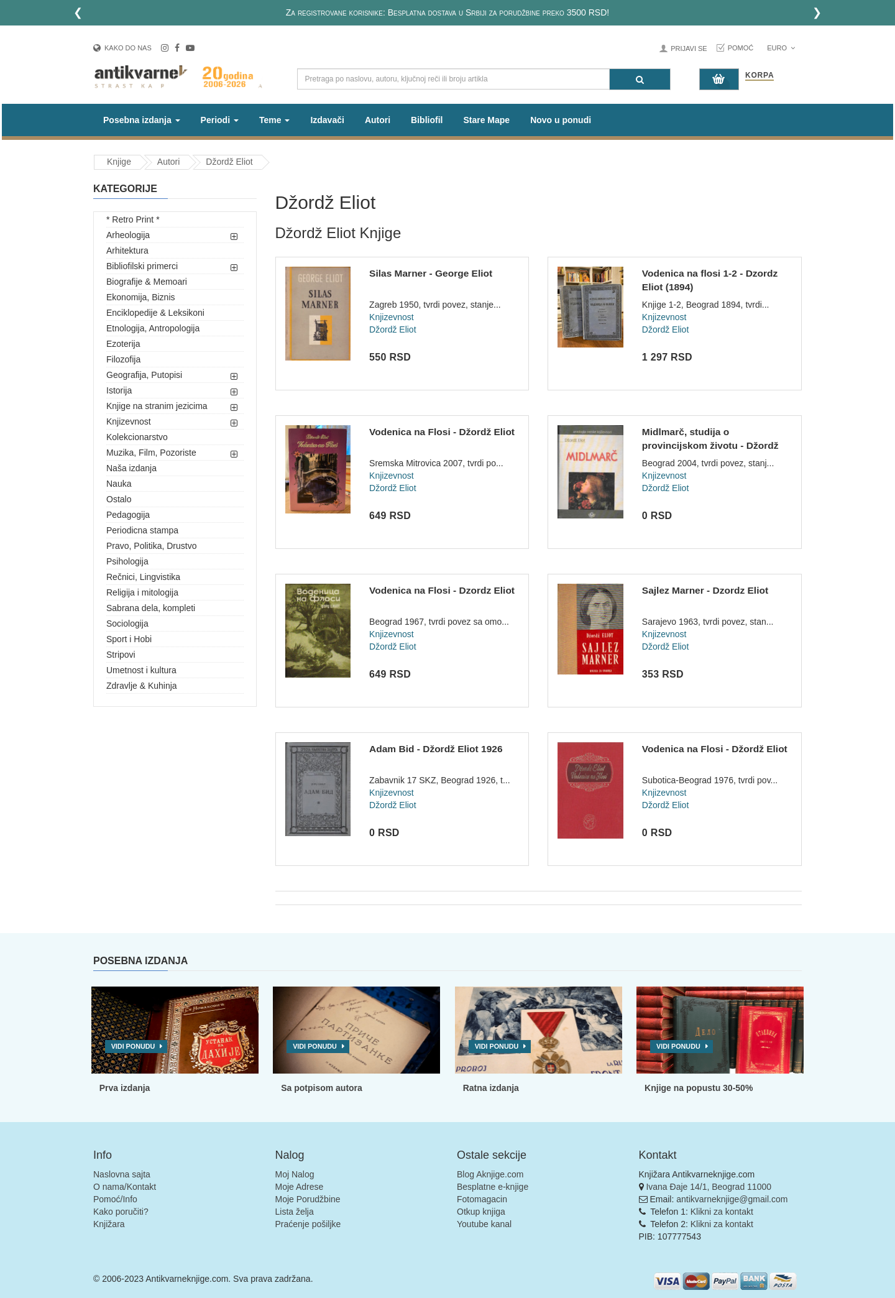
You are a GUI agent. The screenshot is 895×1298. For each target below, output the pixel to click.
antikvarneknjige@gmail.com (731, 1199)
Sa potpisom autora (321, 1088)
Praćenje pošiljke (308, 1224)
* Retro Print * (133, 219)
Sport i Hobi (129, 639)
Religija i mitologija (142, 592)
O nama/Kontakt (124, 1187)
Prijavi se (689, 48)
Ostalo (118, 499)
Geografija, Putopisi (144, 375)
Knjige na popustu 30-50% (699, 1088)
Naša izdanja (131, 468)
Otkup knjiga (481, 1212)
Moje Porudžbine (308, 1199)
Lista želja (294, 1212)
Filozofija (123, 359)
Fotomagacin (482, 1199)
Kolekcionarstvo (137, 437)
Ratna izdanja (491, 1088)
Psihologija (127, 561)
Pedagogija (128, 515)
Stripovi (120, 655)
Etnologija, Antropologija (153, 328)
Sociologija (127, 623)
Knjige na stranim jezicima (157, 406)
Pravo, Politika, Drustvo (151, 546)
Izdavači (327, 120)
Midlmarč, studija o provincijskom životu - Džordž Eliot (710, 445)
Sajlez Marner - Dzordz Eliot (705, 590)
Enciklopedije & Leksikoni (155, 313)
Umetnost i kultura (141, 670)
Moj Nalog (294, 1174)
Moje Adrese (299, 1187)
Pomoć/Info (115, 1199)
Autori (377, 120)
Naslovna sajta (121, 1174)
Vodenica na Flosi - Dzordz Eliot (442, 590)
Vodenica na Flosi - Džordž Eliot (442, 431)
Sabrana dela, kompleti (150, 608)
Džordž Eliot (229, 162)
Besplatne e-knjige (492, 1187)
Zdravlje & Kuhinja (141, 686)
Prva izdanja (124, 1088)
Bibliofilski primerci (142, 266)
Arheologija (128, 235)
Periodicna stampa (142, 530)
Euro (781, 48)
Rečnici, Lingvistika (143, 577)
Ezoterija (123, 344)
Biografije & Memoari (146, 282)
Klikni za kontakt (722, 1212)
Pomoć (741, 48)
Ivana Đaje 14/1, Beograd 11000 (708, 1187)
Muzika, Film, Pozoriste (151, 453)
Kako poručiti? (121, 1212)
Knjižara (109, 1224)
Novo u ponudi (560, 120)
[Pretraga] (640, 79)
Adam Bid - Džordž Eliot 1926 (435, 748)
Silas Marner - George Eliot (430, 273)
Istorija (119, 390)
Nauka (118, 484)
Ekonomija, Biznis (140, 297)
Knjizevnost (128, 421)
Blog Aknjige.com (490, 1174)
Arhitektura (127, 250)
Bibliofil (427, 120)
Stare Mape (486, 120)
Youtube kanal (484, 1224)
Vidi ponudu (133, 1046)
